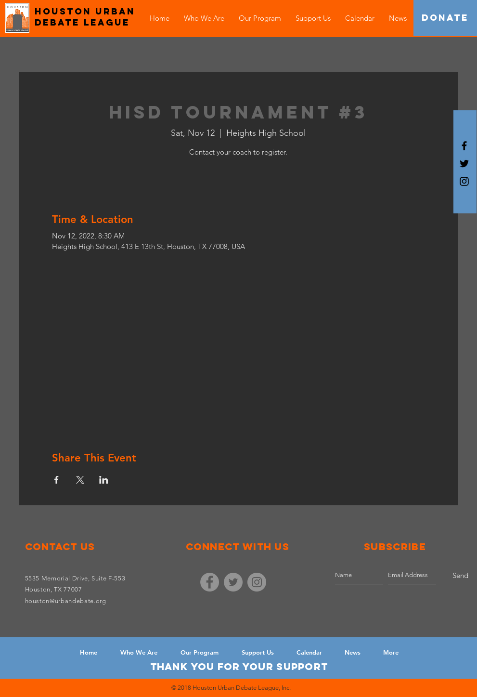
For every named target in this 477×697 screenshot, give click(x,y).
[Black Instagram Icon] (464, 181)
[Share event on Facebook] (56, 480)
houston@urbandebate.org (65, 601)
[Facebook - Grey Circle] (209, 582)
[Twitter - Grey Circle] (233, 582)
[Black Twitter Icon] (464, 164)
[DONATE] (445, 18)
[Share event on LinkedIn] (103, 480)
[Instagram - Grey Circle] (256, 582)
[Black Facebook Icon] (464, 146)
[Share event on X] (80, 480)
